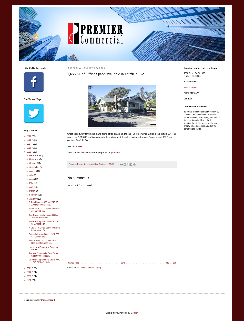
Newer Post (73, 263)
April (31, 187)
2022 (29, 152)
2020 (29, 272)
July (31, 175)
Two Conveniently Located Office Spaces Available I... (43, 216)
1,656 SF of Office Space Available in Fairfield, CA (44, 210)
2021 (29, 268)
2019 (29, 276)
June (31, 179)
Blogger (134, 313)
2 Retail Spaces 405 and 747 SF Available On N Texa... (43, 203)
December (34, 155)
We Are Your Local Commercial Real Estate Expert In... (43, 241)
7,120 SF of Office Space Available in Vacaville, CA (44, 229)
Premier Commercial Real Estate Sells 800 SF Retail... (43, 254)
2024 (29, 144)
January (33, 199)
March (32, 191)
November (34, 159)
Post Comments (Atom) (90, 268)
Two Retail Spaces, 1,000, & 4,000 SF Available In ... (44, 222)
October (33, 163)
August (32, 171)
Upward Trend (48, 300)
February (33, 195)
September (34, 167)
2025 (29, 140)
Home (122, 263)
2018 (29, 280)
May (31, 183)
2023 (29, 148)
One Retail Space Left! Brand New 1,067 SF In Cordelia (44, 261)
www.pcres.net (190, 87)
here (80, 146)
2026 (29, 136)
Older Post (171, 263)
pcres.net (115, 152)
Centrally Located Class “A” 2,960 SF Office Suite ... (44, 235)
